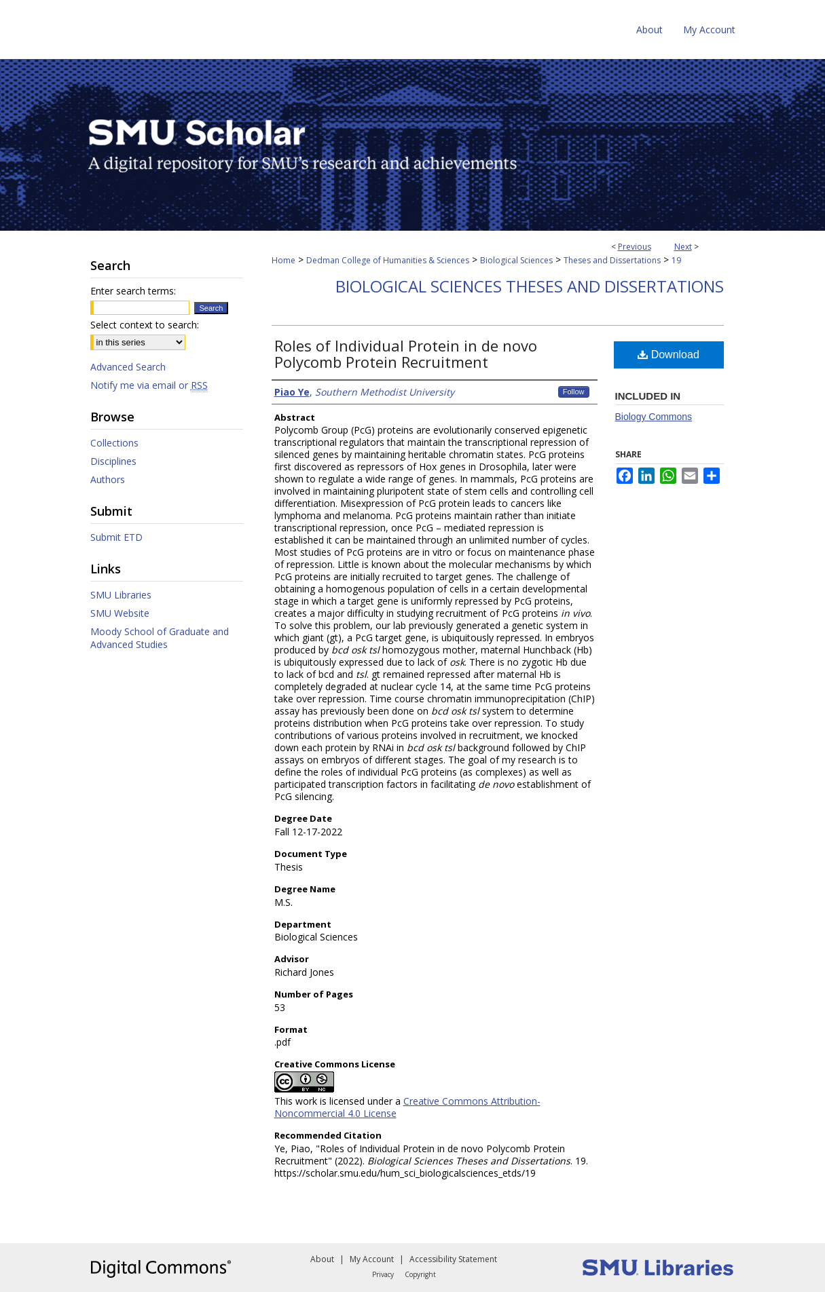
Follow (574, 391)
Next (683, 246)
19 (676, 260)
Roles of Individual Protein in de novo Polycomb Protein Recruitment (405, 353)
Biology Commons (654, 416)
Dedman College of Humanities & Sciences (387, 260)
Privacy (383, 1274)
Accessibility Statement (453, 1259)
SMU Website (119, 613)
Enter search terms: (133, 290)
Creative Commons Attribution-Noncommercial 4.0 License (407, 1107)
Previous (634, 246)
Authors (107, 479)
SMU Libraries (120, 594)
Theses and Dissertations (612, 260)
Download (668, 354)
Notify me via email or (149, 385)
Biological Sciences (516, 260)
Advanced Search (128, 366)
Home (283, 260)
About (322, 1259)
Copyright (420, 1274)
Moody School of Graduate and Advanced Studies (159, 638)
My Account (372, 1259)
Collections (114, 442)
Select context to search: (144, 324)
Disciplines (113, 461)
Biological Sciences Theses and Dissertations (529, 286)
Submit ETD (116, 537)
